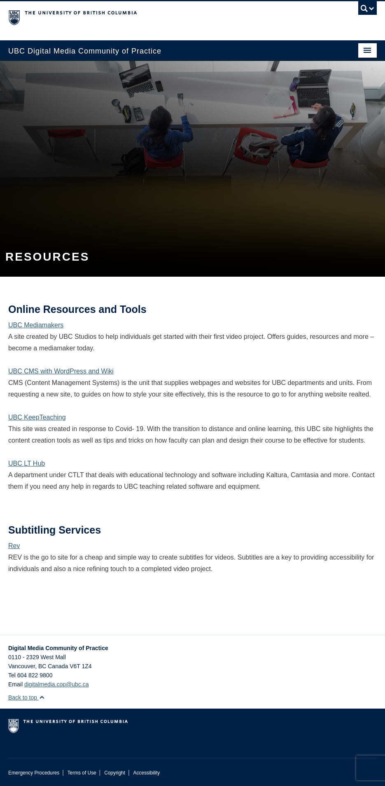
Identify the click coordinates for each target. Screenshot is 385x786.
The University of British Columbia (165, 17)
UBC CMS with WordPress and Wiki (61, 371)
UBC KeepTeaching (37, 417)
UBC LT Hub (26, 463)
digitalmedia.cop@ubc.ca (56, 684)
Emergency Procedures (33, 773)
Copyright (114, 773)
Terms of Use (82, 773)
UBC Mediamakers (35, 325)
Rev (14, 545)
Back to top (26, 697)
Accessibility (146, 773)
